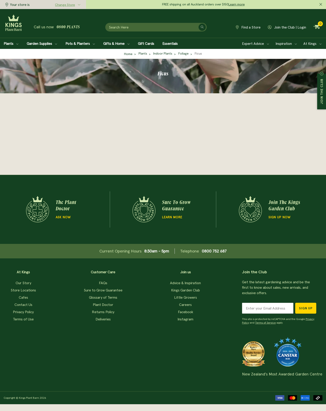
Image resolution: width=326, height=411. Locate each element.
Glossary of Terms (103, 297)
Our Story (23, 283)
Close (322, 73)
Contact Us (23, 304)
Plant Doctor (103, 304)
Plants (11, 43)
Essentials (170, 43)
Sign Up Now (279, 217)
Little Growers (185, 297)
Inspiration (286, 43)
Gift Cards (146, 43)
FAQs (103, 283)
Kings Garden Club (185, 290)
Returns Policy (103, 312)
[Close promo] (320, 4)
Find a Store (248, 27)
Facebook (185, 312)
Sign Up (305, 308)
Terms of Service (265, 322)
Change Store (65, 5)
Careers (185, 304)
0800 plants (68, 27)
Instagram (185, 319)
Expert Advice (255, 43)
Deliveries (103, 319)
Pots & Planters (80, 43)
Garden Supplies (42, 43)
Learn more (236, 4)
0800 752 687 (214, 251)
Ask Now (63, 217)
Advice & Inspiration (185, 283)
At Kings (312, 43)
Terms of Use (23, 319)
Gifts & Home (116, 43)
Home (128, 54)
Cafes (23, 297)
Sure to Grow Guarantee (103, 290)
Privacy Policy (23, 312)
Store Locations (23, 290)
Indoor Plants (162, 53)
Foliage (183, 53)
